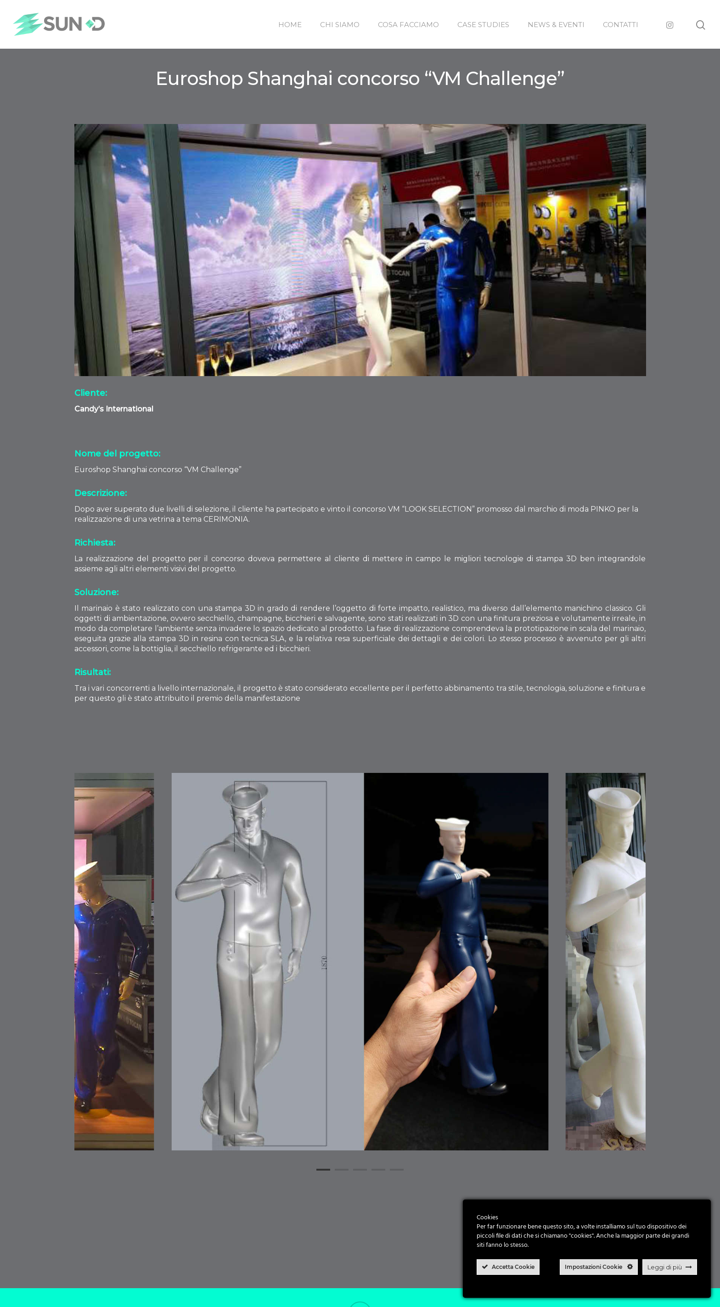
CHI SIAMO (340, 24)
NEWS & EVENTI (556, 24)
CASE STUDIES (483, 24)
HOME (290, 24)
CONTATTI (620, 24)
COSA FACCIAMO (408, 24)
